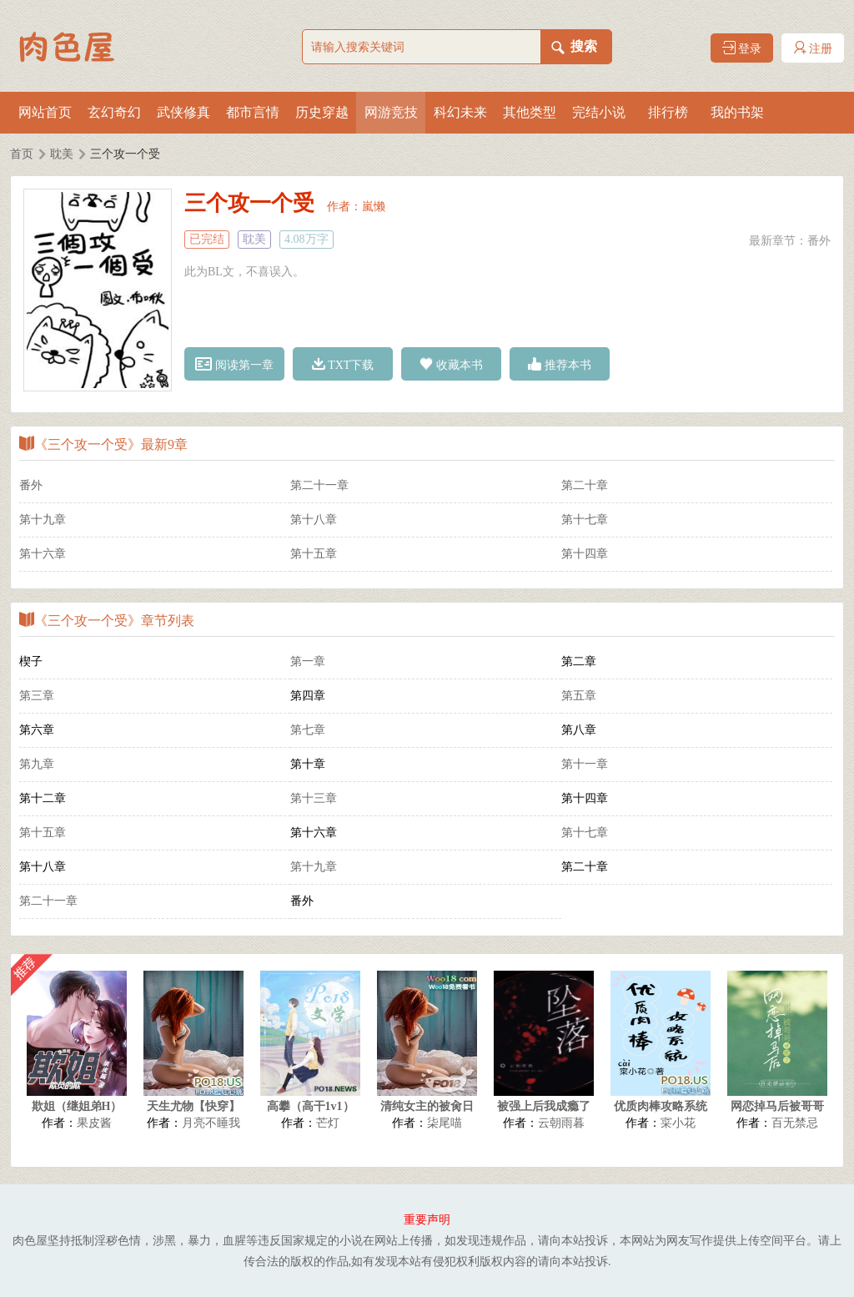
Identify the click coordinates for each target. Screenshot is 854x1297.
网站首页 (45, 112)
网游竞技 (391, 112)
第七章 (307, 730)
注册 (813, 48)
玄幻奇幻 (114, 112)
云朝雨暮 (561, 1123)
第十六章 (42, 554)
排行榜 (668, 112)
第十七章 (584, 519)
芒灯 (327, 1123)
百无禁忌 (794, 1123)
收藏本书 (451, 364)
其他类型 (529, 112)
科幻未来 (460, 112)
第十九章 (42, 519)
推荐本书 (559, 364)
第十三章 (313, 798)
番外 (819, 241)
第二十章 (584, 485)
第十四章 (584, 554)
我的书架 (737, 112)
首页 (21, 154)
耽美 (61, 154)
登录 (742, 48)
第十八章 (313, 519)
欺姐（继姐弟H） (77, 1106)
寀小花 (678, 1123)
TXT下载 (343, 364)
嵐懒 (373, 206)
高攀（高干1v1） (310, 1106)
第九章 (36, 764)
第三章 (36, 695)
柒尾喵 (444, 1123)
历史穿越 (322, 112)
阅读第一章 (234, 364)
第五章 (578, 695)
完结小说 (598, 112)
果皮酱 (94, 1123)
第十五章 (313, 554)
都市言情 (252, 112)
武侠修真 (183, 112)
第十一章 (584, 764)
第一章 (307, 661)
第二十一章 (319, 485)
